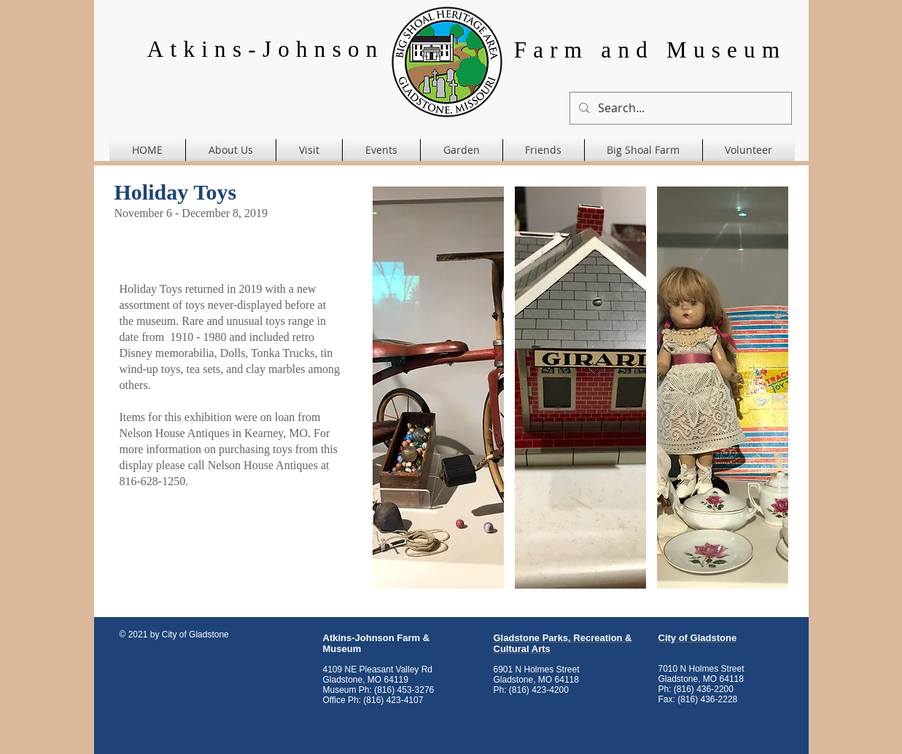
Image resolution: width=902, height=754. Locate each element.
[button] (438, 387)
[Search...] (679, 108)
